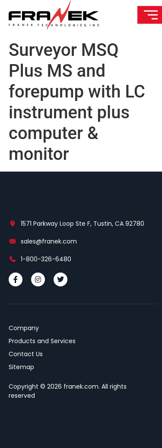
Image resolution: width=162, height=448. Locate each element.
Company (24, 328)
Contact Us (26, 354)
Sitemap (21, 367)
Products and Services (42, 341)
